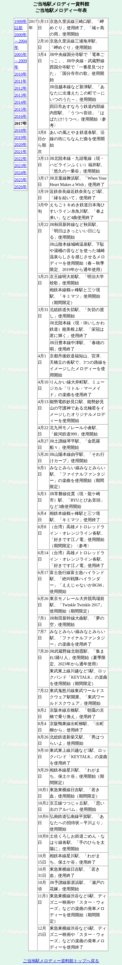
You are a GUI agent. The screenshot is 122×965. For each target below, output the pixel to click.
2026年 (20, 186)
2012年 (20, 88)
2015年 (20, 109)
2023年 (20, 165)
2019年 (20, 137)
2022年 (20, 158)
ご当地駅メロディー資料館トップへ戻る (61, 961)
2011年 (20, 81)
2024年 (20, 172)
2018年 (20, 130)
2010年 (20, 74)
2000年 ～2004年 (20, 41)
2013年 (20, 95)
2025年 (20, 179)
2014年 (20, 102)
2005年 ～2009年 (20, 61)
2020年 (20, 144)
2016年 (20, 116)
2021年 (20, 151)
